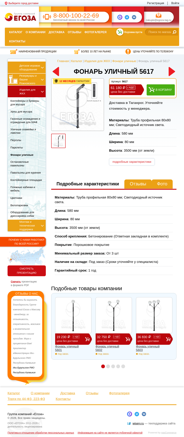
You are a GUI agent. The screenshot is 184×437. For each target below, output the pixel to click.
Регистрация (155, 3)
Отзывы (74, 32)
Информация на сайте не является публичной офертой (110, 432)
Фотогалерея (95, 32)
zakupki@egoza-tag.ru (158, 20)
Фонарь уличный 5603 (148, 348)
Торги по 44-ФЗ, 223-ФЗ (26, 399)
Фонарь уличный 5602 (107, 348)
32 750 (111, 339)
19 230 (71, 339)
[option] (26, 336)
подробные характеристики (131, 161)
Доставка (57, 32)
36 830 (151, 339)
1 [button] (103, 366)
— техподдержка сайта (154, 423)
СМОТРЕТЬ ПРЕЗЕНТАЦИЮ (26, 270)
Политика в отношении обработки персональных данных (41, 432)
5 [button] (123, 366)
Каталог (15, 32)
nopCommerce (168, 432)
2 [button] (108, 366)
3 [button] (113, 366)
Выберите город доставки (23, 3)
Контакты (17, 41)
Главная (63, 61)
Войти (175, 3)
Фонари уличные (124, 61)
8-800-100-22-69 (76, 15)
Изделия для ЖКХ (97, 61)
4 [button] (118, 366)
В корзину (164, 89)
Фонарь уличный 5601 (67, 348)
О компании (35, 32)
